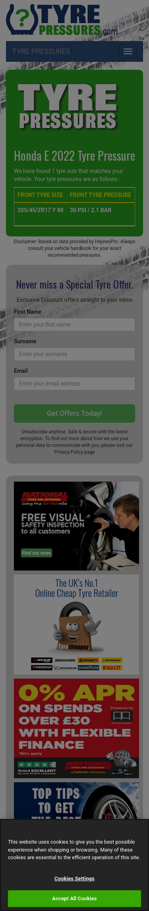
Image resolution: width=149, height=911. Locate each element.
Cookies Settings (74, 878)
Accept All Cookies (74, 898)
